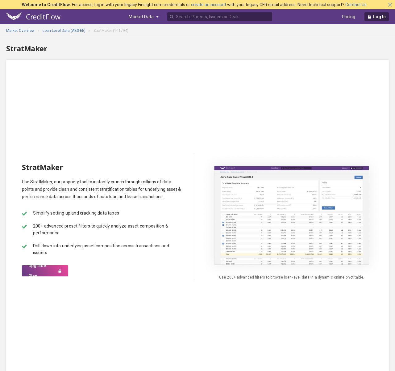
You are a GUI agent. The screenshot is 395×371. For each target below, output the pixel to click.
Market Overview (20, 30)
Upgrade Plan (45, 270)
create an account (208, 4)
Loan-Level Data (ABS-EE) (64, 30)
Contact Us (356, 4)
